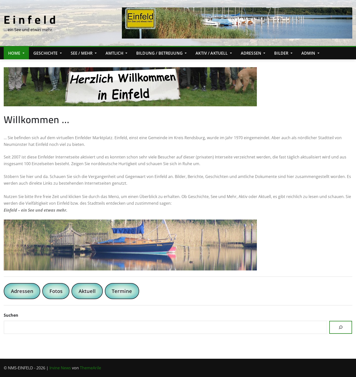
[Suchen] (340, 327)
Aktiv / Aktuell (214, 53)
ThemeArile (90, 368)
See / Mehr (84, 53)
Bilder (283, 53)
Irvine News (60, 368)
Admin (310, 53)
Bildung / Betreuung (161, 53)
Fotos (56, 291)
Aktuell (87, 291)
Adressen (253, 53)
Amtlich (116, 53)
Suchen (11, 315)
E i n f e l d (30, 19)
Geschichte (47, 53)
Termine (122, 291)
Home (16, 53)
